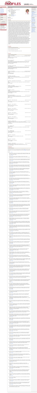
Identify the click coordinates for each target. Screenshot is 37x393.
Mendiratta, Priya (33, 29)
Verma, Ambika (33, 20)
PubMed (12, 160)
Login (25, 150)
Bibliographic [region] (10, 146)
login (24, 149)
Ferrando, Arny (33, 23)
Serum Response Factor (33, 12)
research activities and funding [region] (12, 54)
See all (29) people (34, 21)
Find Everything (2, 9)
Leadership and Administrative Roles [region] (13, 47)
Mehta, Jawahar (33, 25)
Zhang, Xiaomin (33, 19)
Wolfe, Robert (33, 30)
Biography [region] (9, 46)
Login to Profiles (2, 11)
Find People (1, 8)
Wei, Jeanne (33, 18)
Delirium (32, 15)
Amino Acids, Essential (34, 14)
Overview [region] (9, 19)
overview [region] (9, 20)
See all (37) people (34, 26)
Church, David (33, 28)
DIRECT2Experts (2, 12)
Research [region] (9, 53)
